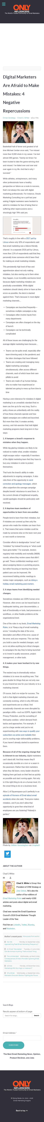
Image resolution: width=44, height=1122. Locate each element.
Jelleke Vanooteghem (20, 845)
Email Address (10, 1033)
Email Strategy (9, 118)
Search (36, 1015)
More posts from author (31, 936)
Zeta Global (21, 891)
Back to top (22, 1110)
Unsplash (36, 845)
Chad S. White (23, 118)
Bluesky (31, 925)
